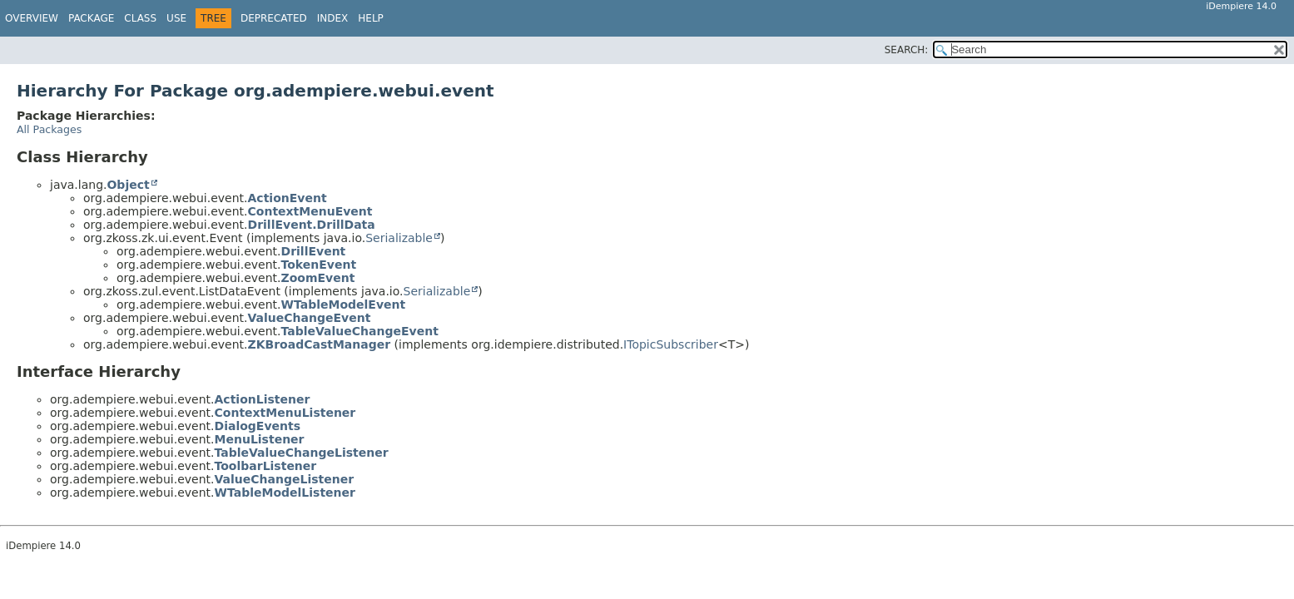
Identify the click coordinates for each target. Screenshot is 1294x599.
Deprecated (273, 18)
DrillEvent (313, 251)
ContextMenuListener (285, 412)
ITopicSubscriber (670, 344)
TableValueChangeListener (302, 452)
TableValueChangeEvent (360, 331)
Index (333, 18)
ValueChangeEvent (309, 317)
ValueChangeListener (284, 479)
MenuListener (260, 439)
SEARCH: (907, 50)
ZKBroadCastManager (319, 344)
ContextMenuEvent (310, 211)
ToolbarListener (266, 466)
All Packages (49, 129)
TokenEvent (319, 264)
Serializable (399, 238)
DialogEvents (257, 426)
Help (371, 18)
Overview (31, 18)
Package (91, 18)
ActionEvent (287, 198)
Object (128, 184)
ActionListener (262, 399)
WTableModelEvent (343, 304)
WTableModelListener (285, 492)
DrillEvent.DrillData (311, 224)
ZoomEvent (318, 278)
